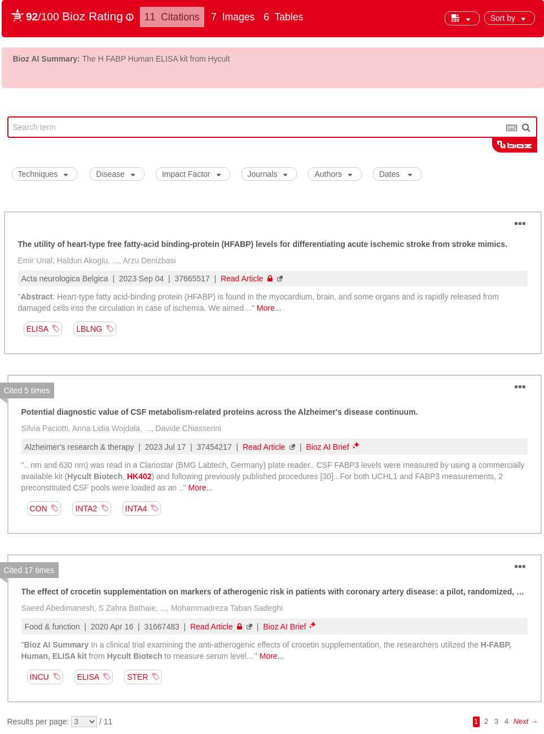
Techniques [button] (43, 174)
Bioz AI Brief (327, 446)
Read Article (247, 278)
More (266, 307)
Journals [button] (268, 174)
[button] (509, 18)
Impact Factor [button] (191, 174)
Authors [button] (333, 174)
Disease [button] (115, 174)
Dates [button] (395, 174)
